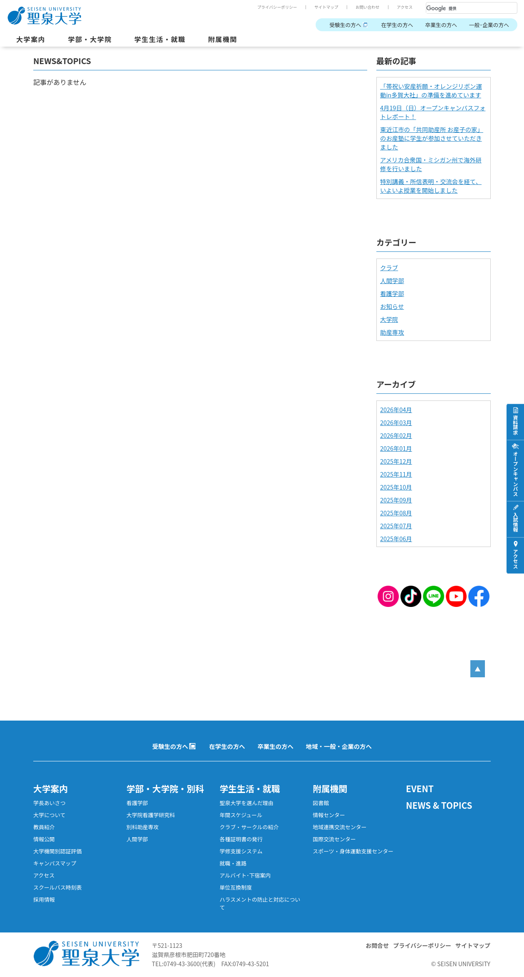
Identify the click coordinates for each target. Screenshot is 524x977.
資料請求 (515, 425)
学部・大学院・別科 (165, 788)
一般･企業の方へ (489, 25)
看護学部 (392, 293)
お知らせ (392, 306)
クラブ (389, 267)
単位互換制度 (236, 887)
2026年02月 (396, 435)
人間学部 (392, 280)
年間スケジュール (241, 815)
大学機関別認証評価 (57, 851)
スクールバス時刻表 (57, 887)
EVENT (420, 788)
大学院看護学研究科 (150, 815)
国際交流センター (334, 839)
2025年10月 (396, 486)
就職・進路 (233, 863)
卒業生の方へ (441, 25)
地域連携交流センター (340, 827)
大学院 (389, 319)
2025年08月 (396, 512)
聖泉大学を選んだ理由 (247, 803)
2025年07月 (396, 525)
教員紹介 (44, 827)
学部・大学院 (90, 39)
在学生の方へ (397, 25)
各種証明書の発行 (241, 839)
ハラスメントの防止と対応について (260, 903)
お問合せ (377, 945)
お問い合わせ (368, 7)
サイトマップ (326, 7)
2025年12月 (396, 461)
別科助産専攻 (142, 827)
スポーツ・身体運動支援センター (353, 851)
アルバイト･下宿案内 (245, 875)
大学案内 (30, 39)
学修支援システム (241, 851)
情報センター (329, 815)
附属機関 (222, 39)
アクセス (405, 7)
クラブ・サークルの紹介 (249, 827)
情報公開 (44, 839)
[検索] (461, 8)
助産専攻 (392, 332)
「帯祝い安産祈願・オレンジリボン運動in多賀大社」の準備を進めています (431, 90)
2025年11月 (396, 474)
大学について (49, 815)
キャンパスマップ (54, 863)
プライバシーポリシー (277, 7)
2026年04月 (396, 409)
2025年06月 (396, 538)
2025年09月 (396, 499)
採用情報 (44, 899)
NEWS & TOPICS (439, 805)
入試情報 (515, 522)
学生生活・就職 (159, 39)
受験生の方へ (345, 25)
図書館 (321, 803)
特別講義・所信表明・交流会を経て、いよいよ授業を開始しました (431, 185)
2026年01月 (396, 448)
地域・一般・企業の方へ (339, 746)
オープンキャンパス (515, 473)
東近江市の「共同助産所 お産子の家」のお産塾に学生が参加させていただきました (431, 138)
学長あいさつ (49, 803)
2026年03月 (396, 422)
